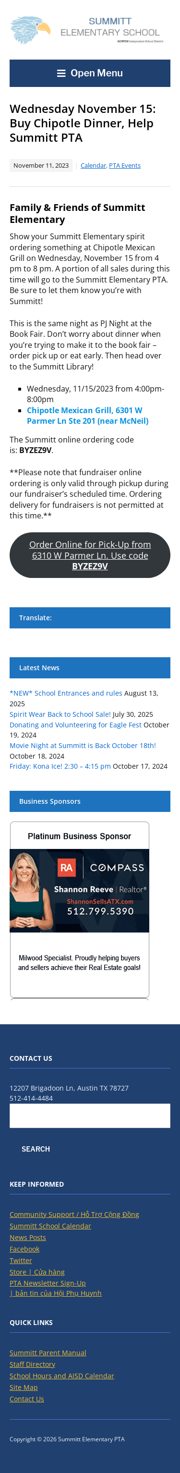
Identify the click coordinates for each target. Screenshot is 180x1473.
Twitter (21, 1260)
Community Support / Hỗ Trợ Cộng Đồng (74, 1214)
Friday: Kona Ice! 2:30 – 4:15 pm (60, 766)
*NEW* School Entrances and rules (66, 693)
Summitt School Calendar (50, 1225)
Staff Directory (32, 1364)
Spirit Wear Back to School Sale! (60, 714)
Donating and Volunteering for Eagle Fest (76, 724)
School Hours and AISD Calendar (62, 1375)
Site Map (24, 1387)
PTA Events (125, 165)
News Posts (28, 1237)
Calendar (93, 165)
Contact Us (27, 1398)
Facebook (24, 1248)
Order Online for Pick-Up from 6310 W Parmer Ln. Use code (90, 555)
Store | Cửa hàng (37, 1272)
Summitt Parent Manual (48, 1352)
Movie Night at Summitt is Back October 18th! (83, 745)
